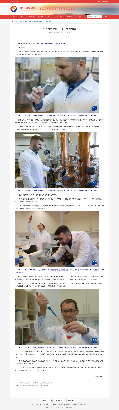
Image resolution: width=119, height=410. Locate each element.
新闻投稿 (69, 16)
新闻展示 (59, 16)
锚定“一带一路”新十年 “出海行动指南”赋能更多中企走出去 (34, 385)
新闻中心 (25, 21)
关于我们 (22, 16)
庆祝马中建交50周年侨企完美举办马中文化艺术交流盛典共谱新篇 (36, 383)
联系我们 (78, 16)
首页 (21, 21)
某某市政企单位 (105, 1)
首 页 (14, 16)
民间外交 (31, 21)
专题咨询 (50, 16)
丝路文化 (41, 16)
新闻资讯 (31, 16)
